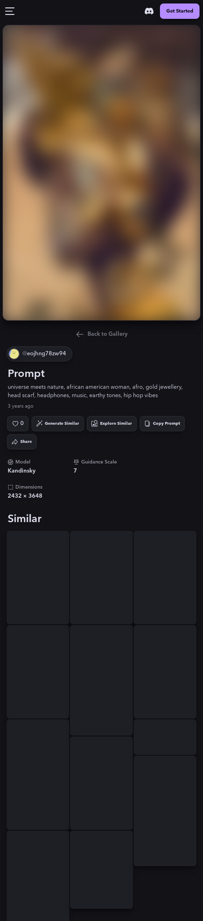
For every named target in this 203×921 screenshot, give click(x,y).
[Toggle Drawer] (10, 11)
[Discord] (149, 11)
